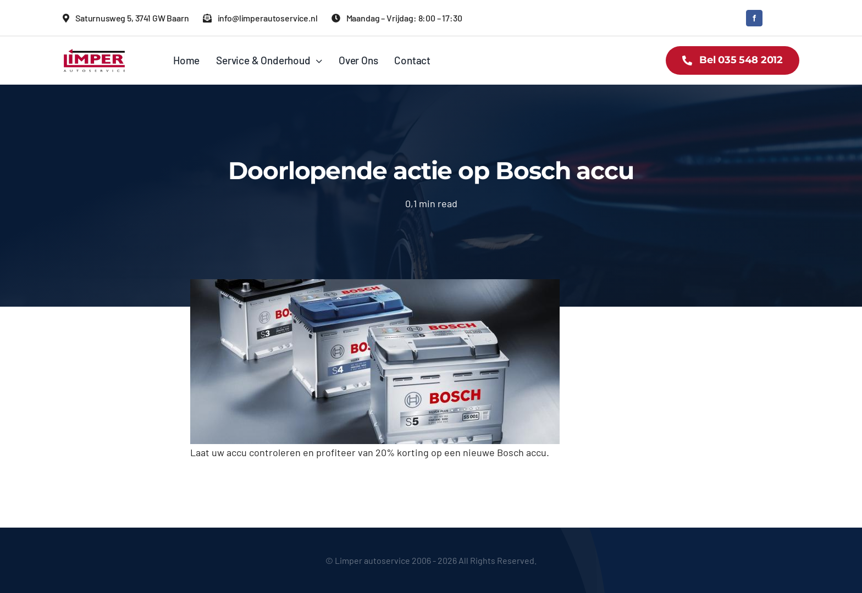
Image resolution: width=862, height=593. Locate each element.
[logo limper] (94, 52)
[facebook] (754, 18)
